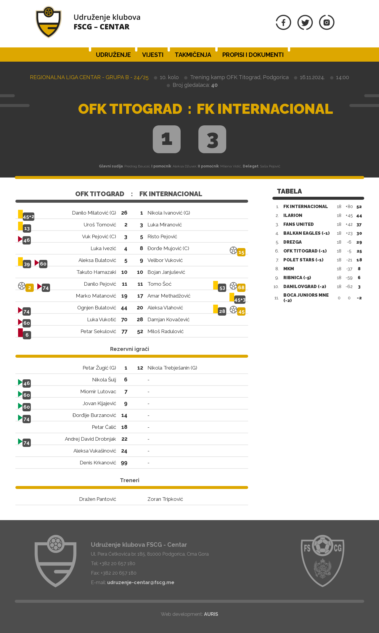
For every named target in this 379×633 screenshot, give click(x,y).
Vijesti (152, 54)
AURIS (211, 614)
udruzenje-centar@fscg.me (140, 582)
